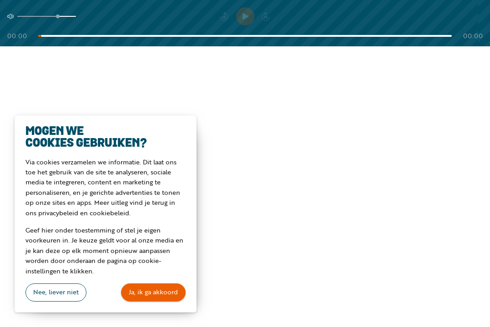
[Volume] (46, 16)
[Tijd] (245, 36)
